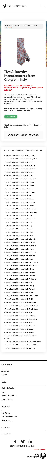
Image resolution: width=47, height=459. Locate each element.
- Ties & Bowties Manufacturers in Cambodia (20, 169)
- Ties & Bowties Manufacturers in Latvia (18, 236)
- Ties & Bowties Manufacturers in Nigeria (19, 269)
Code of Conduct (8, 388)
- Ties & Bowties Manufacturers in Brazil (18, 162)
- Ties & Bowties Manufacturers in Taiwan (19, 322)
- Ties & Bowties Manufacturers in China (18, 175)
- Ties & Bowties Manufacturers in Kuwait (19, 232)
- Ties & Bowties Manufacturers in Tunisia (19, 329)
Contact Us (6, 434)
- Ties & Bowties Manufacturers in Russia (19, 292)
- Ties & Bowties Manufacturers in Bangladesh (20, 159)
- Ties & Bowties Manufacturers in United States (21, 345)
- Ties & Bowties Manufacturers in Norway (19, 272)
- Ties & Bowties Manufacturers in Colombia (20, 179)
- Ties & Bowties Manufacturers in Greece (19, 205)
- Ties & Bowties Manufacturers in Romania (19, 289)
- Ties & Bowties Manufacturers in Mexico (19, 249)
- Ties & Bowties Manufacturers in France (19, 199)
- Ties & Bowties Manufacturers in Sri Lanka (20, 316)
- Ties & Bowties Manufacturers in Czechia (19, 185)
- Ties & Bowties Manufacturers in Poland (19, 282)
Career (4, 375)
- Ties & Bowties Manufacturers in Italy (18, 226)
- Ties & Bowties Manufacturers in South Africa (21, 306)
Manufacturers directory (12, 25)
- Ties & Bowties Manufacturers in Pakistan (19, 276)
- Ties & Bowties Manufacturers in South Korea (21, 309)
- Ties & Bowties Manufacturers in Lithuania (20, 239)
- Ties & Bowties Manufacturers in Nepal (18, 259)
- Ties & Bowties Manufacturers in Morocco (20, 252)
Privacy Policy (7, 400)
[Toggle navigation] (43, 6)
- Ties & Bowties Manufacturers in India (18, 215)
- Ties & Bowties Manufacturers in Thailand (19, 326)
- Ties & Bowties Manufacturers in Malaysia (19, 242)
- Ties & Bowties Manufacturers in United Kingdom (22, 341)
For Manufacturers (9, 417)
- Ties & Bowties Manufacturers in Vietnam (19, 348)
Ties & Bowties (27, 25)
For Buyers (5, 413)
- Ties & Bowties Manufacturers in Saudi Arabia (21, 296)
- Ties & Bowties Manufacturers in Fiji (17, 195)
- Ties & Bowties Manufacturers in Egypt (18, 189)
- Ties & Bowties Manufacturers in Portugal (19, 286)
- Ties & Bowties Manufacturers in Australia (19, 155)
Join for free (10, 116)
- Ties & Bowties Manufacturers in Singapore (20, 302)
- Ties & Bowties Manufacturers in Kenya (18, 229)
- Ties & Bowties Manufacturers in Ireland (19, 222)
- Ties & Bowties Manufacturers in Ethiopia (19, 192)
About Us (5, 371)
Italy (35, 25)
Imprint (4, 392)
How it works (6, 420)
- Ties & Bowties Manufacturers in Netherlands (21, 262)
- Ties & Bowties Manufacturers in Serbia (18, 299)
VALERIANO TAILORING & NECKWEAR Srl (23, 135)
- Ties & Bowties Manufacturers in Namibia (19, 256)
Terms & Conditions (9, 396)
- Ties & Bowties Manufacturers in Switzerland (20, 319)
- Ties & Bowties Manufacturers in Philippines (20, 279)
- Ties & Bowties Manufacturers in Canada (19, 172)
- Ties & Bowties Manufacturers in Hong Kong (20, 212)
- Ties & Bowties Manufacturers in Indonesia (20, 219)
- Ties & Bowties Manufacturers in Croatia (19, 182)
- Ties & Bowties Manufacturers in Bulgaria (19, 165)
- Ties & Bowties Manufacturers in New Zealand (21, 266)
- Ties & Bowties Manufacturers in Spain (18, 312)
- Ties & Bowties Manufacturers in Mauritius (20, 246)
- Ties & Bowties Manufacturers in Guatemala (20, 209)
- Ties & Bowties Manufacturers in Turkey (19, 332)
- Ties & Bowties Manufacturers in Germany (20, 202)
